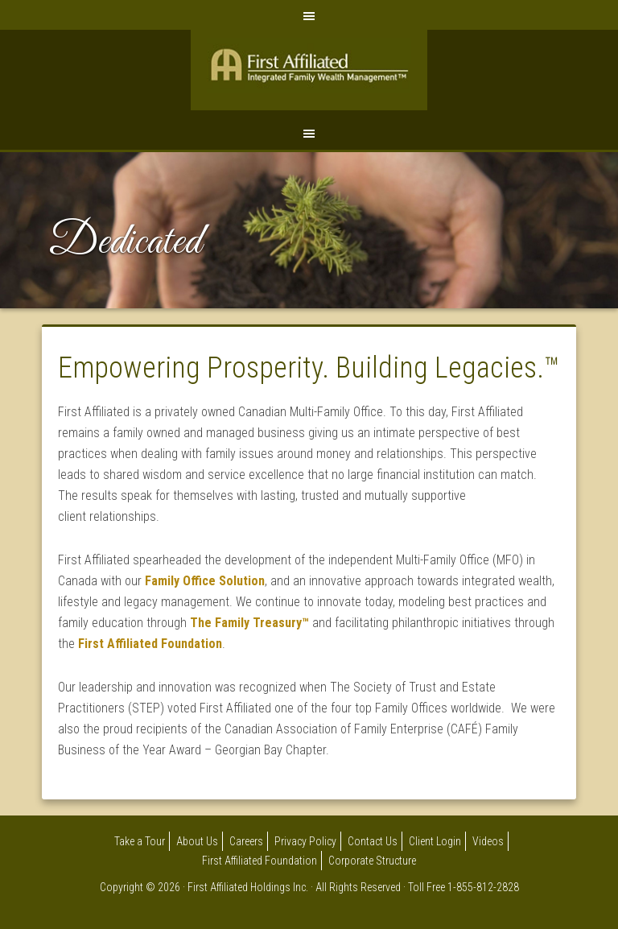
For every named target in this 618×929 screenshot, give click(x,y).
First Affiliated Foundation (150, 643)
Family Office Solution (205, 580)
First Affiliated (309, 74)
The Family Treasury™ (249, 622)
